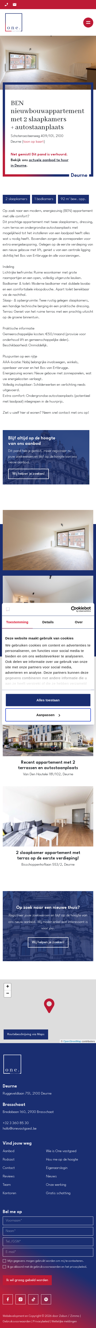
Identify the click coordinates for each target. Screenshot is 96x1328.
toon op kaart (33, 142)
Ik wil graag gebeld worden (27, 1280)
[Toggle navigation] (88, 23)
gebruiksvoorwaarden (47, 1266)
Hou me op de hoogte (62, 1159)
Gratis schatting (58, 1193)
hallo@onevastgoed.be (19, 1128)
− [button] (7, 993)
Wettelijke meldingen (64, 1321)
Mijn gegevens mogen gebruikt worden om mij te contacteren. (46, 1261)
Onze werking (56, 1185)
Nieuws (51, 1176)
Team (7, 1185)
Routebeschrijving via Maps (25, 1034)
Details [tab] (48, 622)
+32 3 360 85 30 (16, 1123)
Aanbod (8, 1151)
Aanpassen (48, 715)
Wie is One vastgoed (61, 1151)
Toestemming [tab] (17, 622)
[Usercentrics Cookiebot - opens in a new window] (71, 609)
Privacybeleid (41, 1321)
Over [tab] (79, 622)
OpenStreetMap (72, 1041)
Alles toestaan (48, 700)
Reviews (9, 1176)
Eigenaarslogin (56, 1168)
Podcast (9, 1159)
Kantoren (9, 1193)
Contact (9, 1168)
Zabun (63, 1316)
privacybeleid (78, 1266)
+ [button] (7, 986)
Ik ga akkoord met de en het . (47, 1266)
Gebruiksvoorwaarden (17, 1321)
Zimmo (74, 1316)
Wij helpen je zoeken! (28, 474)
